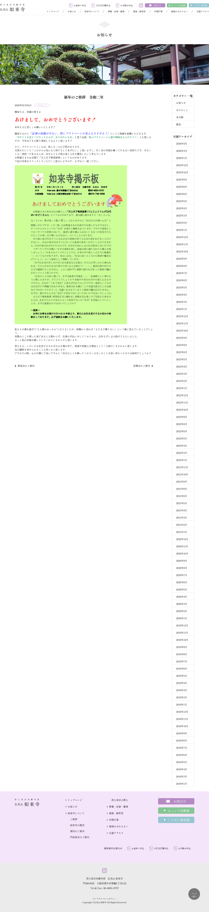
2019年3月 (181, 690)
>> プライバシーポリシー (104, 898)
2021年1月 (181, 532)
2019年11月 (182, 632)
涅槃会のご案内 (141, 366)
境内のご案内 (77, 831)
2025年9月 (181, 179)
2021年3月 (181, 517)
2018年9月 (181, 733)
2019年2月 (181, 697)
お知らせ (72, 11)
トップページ (52, 11)
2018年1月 (181, 783)
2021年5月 (181, 503)
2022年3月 (181, 453)
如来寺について (92, 11)
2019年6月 (181, 668)
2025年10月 (182, 172)
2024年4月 (181, 294)
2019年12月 (182, 625)
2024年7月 (181, 273)
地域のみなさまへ (179, 11)
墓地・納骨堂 (139, 11)
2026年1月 (181, 158)
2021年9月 (181, 481)
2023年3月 (181, 373)
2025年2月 (181, 222)
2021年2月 (181, 524)
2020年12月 (182, 539)
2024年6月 (181, 280)
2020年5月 (181, 589)
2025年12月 (182, 165)
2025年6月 (181, 194)
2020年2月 (181, 611)
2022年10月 (182, 409)
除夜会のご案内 (26, 366)
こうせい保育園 (200, 5)
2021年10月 (182, 474)
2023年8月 (181, 345)
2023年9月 (181, 338)
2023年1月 (181, 388)
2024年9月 (181, 258)
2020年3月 (181, 604)
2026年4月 (181, 143)
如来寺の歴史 (77, 825)
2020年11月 (182, 546)
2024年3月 (181, 302)
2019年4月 (181, 683)
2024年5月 (181, 287)
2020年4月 (181, 596)
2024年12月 (182, 237)
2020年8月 (181, 568)
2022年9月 (181, 417)
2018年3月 (181, 776)
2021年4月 (181, 510)
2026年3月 (181, 151)
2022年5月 (181, 438)
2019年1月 (181, 704)
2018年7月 (181, 747)
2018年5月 (181, 762)
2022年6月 (181, 431)
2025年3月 (181, 215)
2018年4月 (181, 769)
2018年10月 (182, 726)
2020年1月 (181, 618)
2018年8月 (181, 740)
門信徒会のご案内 (79, 837)
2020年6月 (181, 582)
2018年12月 (182, 711)
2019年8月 (181, 654)
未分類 (179, 117)
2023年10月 (182, 330)
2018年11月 (182, 719)
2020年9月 (181, 560)
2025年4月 (181, 208)
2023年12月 (182, 316)
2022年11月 (182, 402)
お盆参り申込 (80, 5)
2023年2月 (181, 381)
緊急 (178, 124)
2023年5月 (181, 359)
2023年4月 (181, 366)
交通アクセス (202, 11)
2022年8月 (181, 424)
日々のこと (42, 105)
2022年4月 (181, 445)
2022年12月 (182, 395)
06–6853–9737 (111, 888)
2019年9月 (181, 647)
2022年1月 (181, 460)
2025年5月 (181, 201)
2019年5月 (181, 676)
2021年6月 (181, 496)
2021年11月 (182, 467)
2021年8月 (181, 489)
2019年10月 (182, 640)
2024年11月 (182, 244)
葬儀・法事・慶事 (116, 11)
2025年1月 (181, 230)
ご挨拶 (73, 819)
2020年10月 (182, 553)
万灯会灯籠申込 (103, 5)
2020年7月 (181, 575)
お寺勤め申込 (126, 5)
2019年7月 (181, 661)
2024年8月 (181, 266)
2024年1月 (181, 309)
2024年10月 (182, 251)
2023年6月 (181, 352)
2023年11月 (182, 323)
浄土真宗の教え (119, 800)
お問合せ (157, 5)
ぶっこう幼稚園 (178, 5)
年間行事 (158, 11)
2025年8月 (181, 186)
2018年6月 (181, 755)
